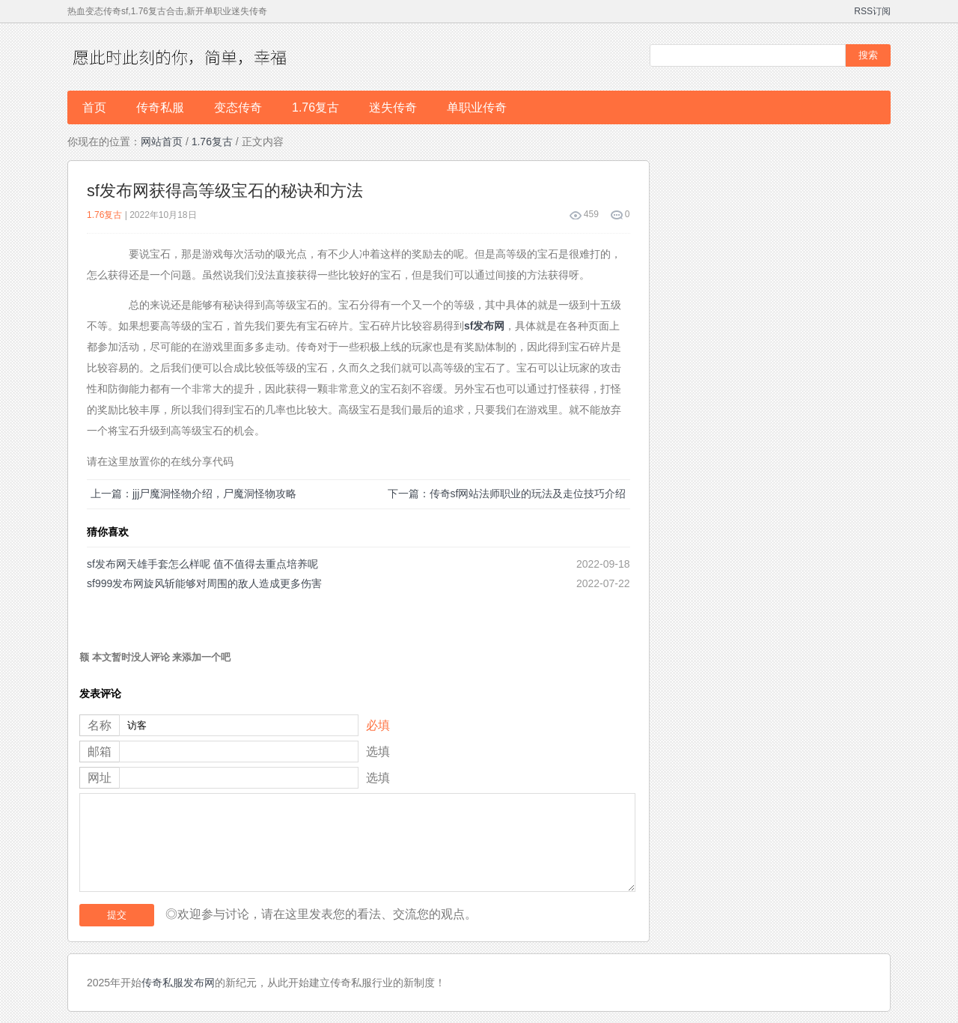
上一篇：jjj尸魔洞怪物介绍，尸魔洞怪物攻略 (193, 494)
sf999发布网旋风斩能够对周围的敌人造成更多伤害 (204, 583)
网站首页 (162, 142)
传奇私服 (160, 107)
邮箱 (100, 751)
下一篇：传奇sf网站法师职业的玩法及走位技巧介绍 (507, 494)
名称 (100, 725)
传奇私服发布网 (178, 983)
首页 (94, 107)
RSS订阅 (872, 11)
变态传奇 (238, 107)
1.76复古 (315, 107)
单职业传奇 (477, 107)
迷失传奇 (393, 107)
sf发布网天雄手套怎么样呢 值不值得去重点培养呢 (202, 564)
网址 (100, 777)
